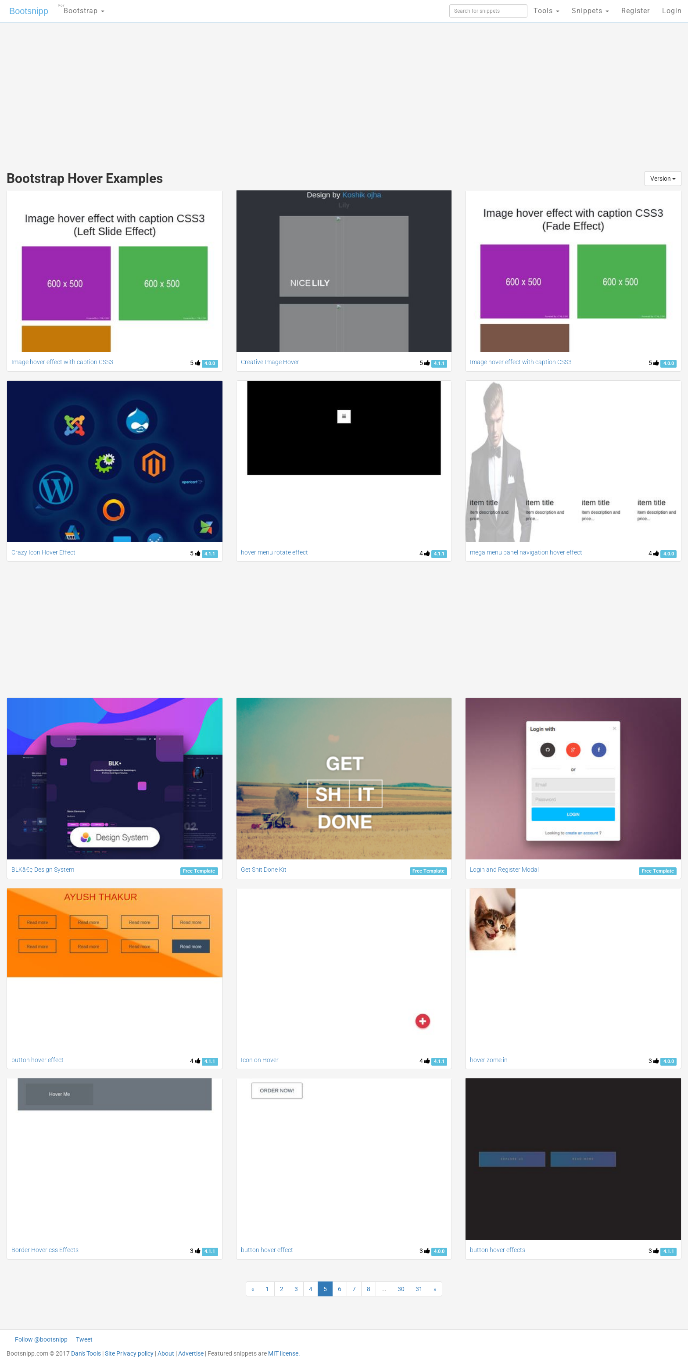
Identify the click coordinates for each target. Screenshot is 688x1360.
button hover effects (497, 1249)
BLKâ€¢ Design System (42, 869)
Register (635, 11)
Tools (546, 11)
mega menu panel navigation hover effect (526, 552)
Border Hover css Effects (45, 1249)
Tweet (84, 1339)
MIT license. (284, 1353)
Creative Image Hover (270, 361)
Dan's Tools (86, 1353)
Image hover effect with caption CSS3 (62, 361)
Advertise (191, 1353)
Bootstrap (81, 8)
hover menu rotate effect (274, 552)
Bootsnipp (28, 11)
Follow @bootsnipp (41, 1339)
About (166, 1353)
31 (419, 1288)
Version (663, 178)
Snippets (590, 11)
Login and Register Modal (504, 869)
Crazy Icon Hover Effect (43, 552)
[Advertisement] (278, 92)
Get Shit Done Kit (264, 869)
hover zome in (489, 1059)
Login (672, 11)
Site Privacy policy (129, 1353)
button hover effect (37, 1059)
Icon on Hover (260, 1059)
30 (401, 1288)
